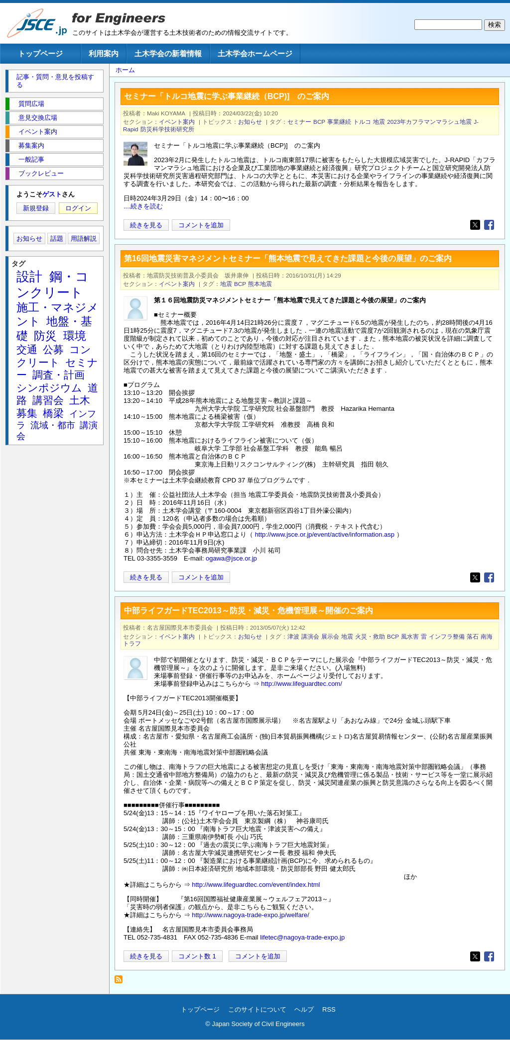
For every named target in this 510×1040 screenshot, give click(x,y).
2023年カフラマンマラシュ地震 (429, 121)
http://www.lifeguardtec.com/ (301, 683)
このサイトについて (257, 1009)
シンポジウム (49, 387)
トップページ (40, 53)
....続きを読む (143, 206)
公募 (53, 349)
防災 (45, 335)
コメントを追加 (201, 225)
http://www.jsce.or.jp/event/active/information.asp (324, 534)
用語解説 (84, 238)
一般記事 (31, 159)
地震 (379, 121)
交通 (26, 349)
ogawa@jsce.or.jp (231, 558)
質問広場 (31, 103)
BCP (319, 121)
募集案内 (31, 145)
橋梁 (53, 413)
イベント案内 (177, 121)
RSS (329, 1009)
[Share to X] (475, 225)
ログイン (78, 208)
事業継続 (339, 121)
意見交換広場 (37, 117)
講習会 (48, 400)
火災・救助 (370, 636)
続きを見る (146, 225)
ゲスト (52, 194)
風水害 (410, 636)
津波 (293, 636)
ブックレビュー (41, 173)
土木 (79, 400)
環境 (74, 335)
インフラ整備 (447, 636)
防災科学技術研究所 (167, 129)
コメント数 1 (197, 956)
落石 (473, 636)
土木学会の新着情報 (168, 53)
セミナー (299, 121)
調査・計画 (58, 374)
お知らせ (250, 121)
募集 (26, 413)
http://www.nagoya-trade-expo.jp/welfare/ (250, 915)
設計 (29, 276)
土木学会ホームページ (255, 53)
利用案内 (104, 53)
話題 (56, 238)
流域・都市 (52, 425)
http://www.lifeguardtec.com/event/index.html (256, 884)
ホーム (125, 70)
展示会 (330, 636)
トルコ (362, 121)
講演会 (310, 636)
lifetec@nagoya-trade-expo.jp (302, 937)
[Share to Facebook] (489, 225)
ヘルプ (304, 1009)
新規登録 (36, 208)
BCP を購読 (121, 982)
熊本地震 (260, 284)
